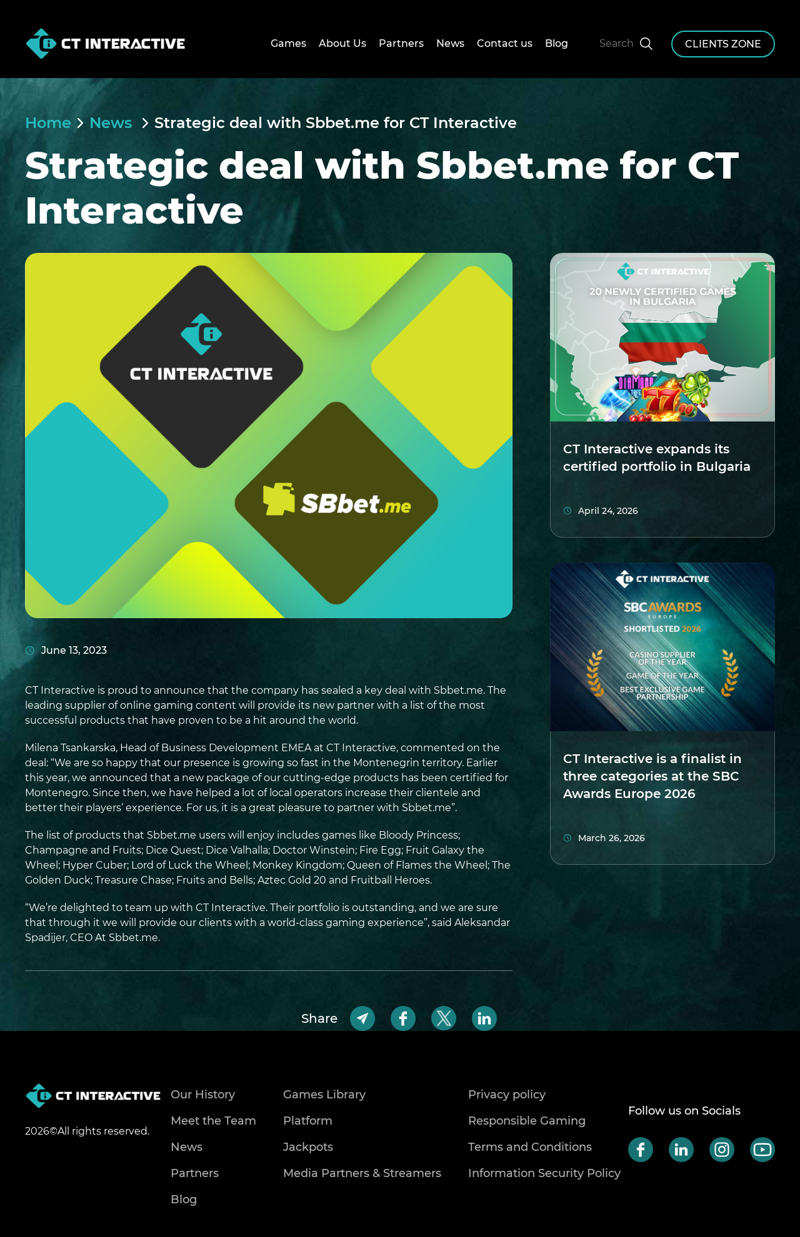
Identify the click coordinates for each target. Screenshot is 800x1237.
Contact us (504, 43)
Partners (401, 43)
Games (288, 43)
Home (48, 123)
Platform (307, 1121)
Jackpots (308, 1147)
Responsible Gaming (527, 1121)
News (450, 43)
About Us (342, 43)
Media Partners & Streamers (362, 1173)
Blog (556, 43)
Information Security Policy (544, 1173)
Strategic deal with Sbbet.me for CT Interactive (335, 123)
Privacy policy (507, 1094)
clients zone (723, 44)
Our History (203, 1094)
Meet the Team (213, 1121)
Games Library (324, 1094)
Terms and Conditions (530, 1147)
